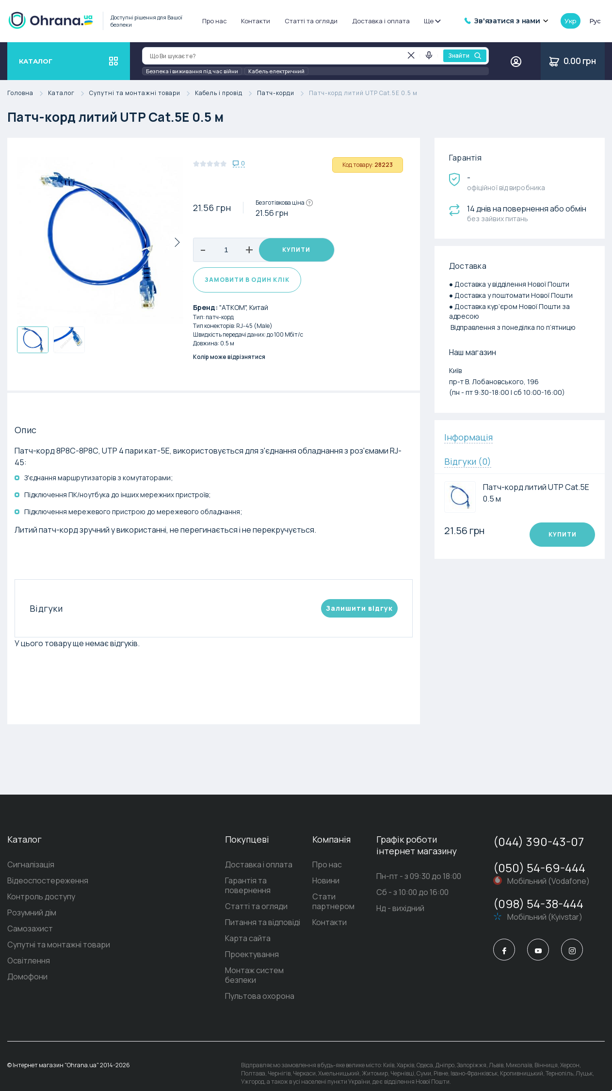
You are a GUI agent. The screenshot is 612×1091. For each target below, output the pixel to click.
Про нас (214, 20)
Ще (432, 20)
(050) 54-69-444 (539, 873)
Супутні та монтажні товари (142, 93)
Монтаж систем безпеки (251, 966)
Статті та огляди (311, 20)
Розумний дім (31, 918)
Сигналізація (30, 870)
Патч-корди (283, 93)
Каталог (68, 93)
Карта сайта (228, 934)
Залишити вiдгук (359, 613)
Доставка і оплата (381, 20)
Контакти (255, 20)
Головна (27, 93)
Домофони (27, 982)
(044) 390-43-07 (538, 847)
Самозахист (30, 934)
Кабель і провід (226, 93)
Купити (296, 250)
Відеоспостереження (47, 886)
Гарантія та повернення (250, 886)
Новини (314, 886)
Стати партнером (334, 902)
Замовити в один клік (247, 285)
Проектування (232, 950)
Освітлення (28, 966)
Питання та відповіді (243, 918)
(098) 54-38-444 (538, 909)
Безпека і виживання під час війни (192, 71)
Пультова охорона (240, 982)
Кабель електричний (276, 71)
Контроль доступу (41, 902)
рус (595, 21)
